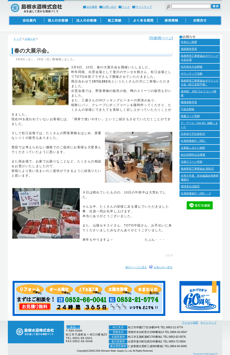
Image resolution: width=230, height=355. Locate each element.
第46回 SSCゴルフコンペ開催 (198, 93)
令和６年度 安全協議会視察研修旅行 (200, 177)
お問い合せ (109, 7)
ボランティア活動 (191, 73)
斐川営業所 (118, 341)
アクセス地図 (190, 322)
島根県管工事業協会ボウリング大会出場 (200, 57)
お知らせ (30, 38)
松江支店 (118, 327)
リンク (126, 7)
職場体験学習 (189, 102)
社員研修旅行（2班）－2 (196, 193)
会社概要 (91, 7)
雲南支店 (118, 332)
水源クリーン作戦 (191, 161)
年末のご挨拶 (189, 42)
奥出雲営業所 (118, 346)
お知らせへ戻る (163, 267)
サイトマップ (144, 7)
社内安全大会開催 (191, 66)
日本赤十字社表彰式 (193, 133)
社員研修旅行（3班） (194, 140)
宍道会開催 (187, 109)
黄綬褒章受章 (189, 49)
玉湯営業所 (118, 336)
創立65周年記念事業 (193, 154)
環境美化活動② (190, 186)
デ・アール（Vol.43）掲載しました (199, 125)
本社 (73, 327)
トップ (17, 38)
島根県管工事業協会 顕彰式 (197, 168)
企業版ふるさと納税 (193, 147)
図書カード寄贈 (190, 116)
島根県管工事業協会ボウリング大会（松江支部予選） (200, 82)
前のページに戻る (136, 267)
